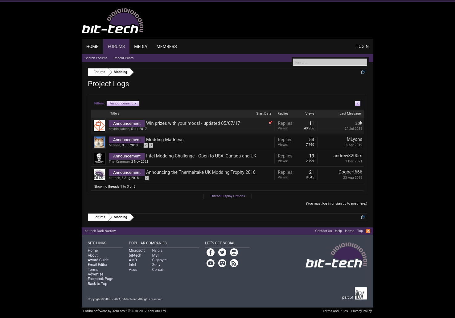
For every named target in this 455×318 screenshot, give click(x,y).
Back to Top (97, 284)
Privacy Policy (361, 311)
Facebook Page (100, 279)
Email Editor (98, 265)
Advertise (95, 274)
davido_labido (119, 129)
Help (338, 231)
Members (167, 46)
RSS (368, 231)
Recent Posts (124, 58)
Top (360, 231)
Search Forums (96, 58)
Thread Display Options (227, 196)
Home (92, 46)
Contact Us (323, 231)
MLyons (115, 145)
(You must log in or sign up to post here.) (336, 204)
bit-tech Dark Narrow (100, 231)
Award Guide (98, 260)
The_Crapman (119, 162)
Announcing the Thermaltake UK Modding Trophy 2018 (201, 172)
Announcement (123, 103)
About (93, 255)
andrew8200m (348, 155)
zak (359, 123)
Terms (93, 269)
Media (140, 46)
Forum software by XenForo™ (125, 311)
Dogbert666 (350, 172)
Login (362, 46)
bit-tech (114, 178)
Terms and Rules (335, 311)
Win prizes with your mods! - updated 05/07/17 (193, 123)
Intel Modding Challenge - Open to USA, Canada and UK (201, 156)
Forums (116, 46)
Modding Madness (164, 139)
